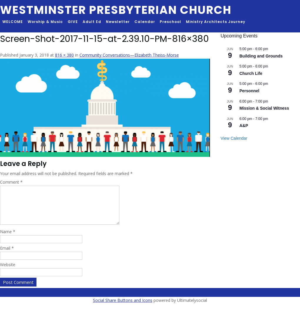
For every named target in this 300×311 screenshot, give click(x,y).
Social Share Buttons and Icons (122, 307)
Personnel (249, 90)
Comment (11, 182)
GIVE (73, 21)
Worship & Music (45, 21)
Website (7, 271)
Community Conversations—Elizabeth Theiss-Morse (129, 55)
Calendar (144, 21)
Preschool (170, 21)
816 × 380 (64, 55)
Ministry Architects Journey (215, 21)
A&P (243, 125)
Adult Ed (92, 21)
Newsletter (118, 21)
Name (7, 238)
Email (7, 255)
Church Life (250, 73)
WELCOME (12, 21)
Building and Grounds (261, 56)
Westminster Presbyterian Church (115, 10)
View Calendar (234, 138)
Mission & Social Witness (264, 108)
